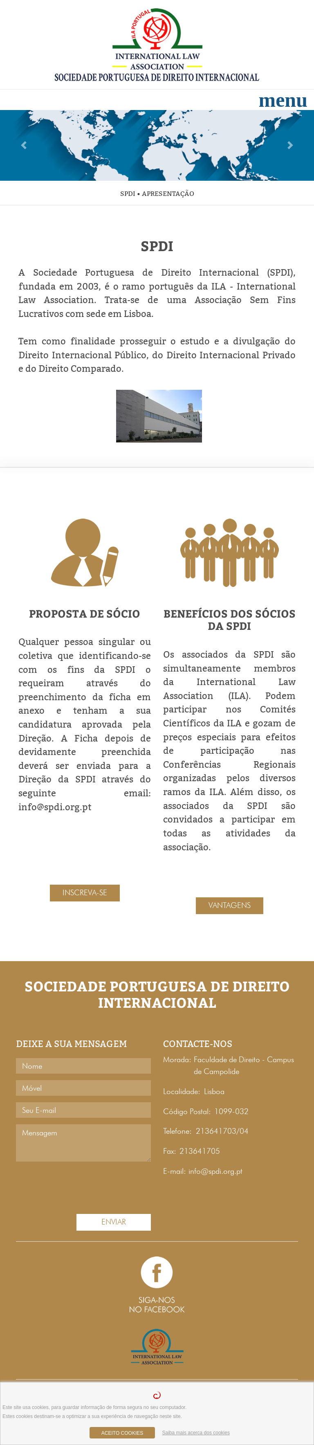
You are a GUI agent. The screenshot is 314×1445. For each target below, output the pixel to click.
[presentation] (64, 1186)
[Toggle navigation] (283, 100)
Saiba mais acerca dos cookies (196, 1433)
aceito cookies (122, 1433)
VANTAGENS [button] (230, 905)
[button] (23, 145)
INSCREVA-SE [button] (85, 892)
